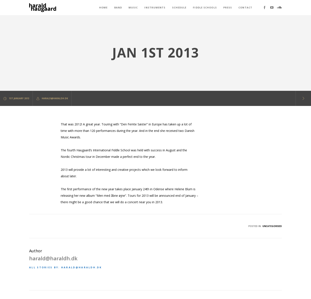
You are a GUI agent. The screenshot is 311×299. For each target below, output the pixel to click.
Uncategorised (272, 226)
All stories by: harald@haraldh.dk (65, 267)
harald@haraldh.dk (52, 98)
